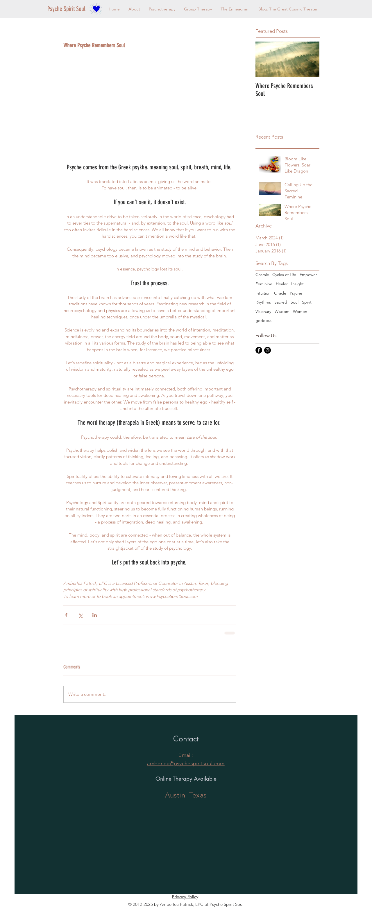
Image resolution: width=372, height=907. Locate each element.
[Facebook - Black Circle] (258, 350)
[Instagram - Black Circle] (267, 350)
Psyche (296, 293)
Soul (294, 302)
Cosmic (262, 274)
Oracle (280, 293)
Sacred (280, 302)
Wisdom (282, 311)
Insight (297, 283)
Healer (282, 283)
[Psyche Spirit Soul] (67, 9)
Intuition (263, 293)
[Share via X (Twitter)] (80, 615)
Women (300, 311)
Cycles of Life (284, 274)
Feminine (263, 283)
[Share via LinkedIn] (94, 615)
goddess (263, 320)
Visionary (263, 311)
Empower (308, 274)
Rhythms (263, 302)
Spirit (307, 302)
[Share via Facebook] (66, 615)
